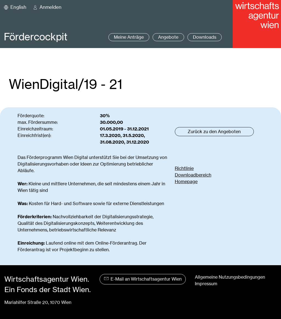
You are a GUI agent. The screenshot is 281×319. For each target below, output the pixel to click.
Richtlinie (184, 168)
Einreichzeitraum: (35, 129)
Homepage (186, 181)
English (18, 7)
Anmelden (50, 7)
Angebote (168, 37)
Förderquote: (31, 116)
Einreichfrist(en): (34, 135)
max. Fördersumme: (38, 122)
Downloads (204, 37)
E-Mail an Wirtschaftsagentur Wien (143, 279)
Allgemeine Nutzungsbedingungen (230, 277)
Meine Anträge (129, 37)
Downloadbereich (193, 175)
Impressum (206, 284)
